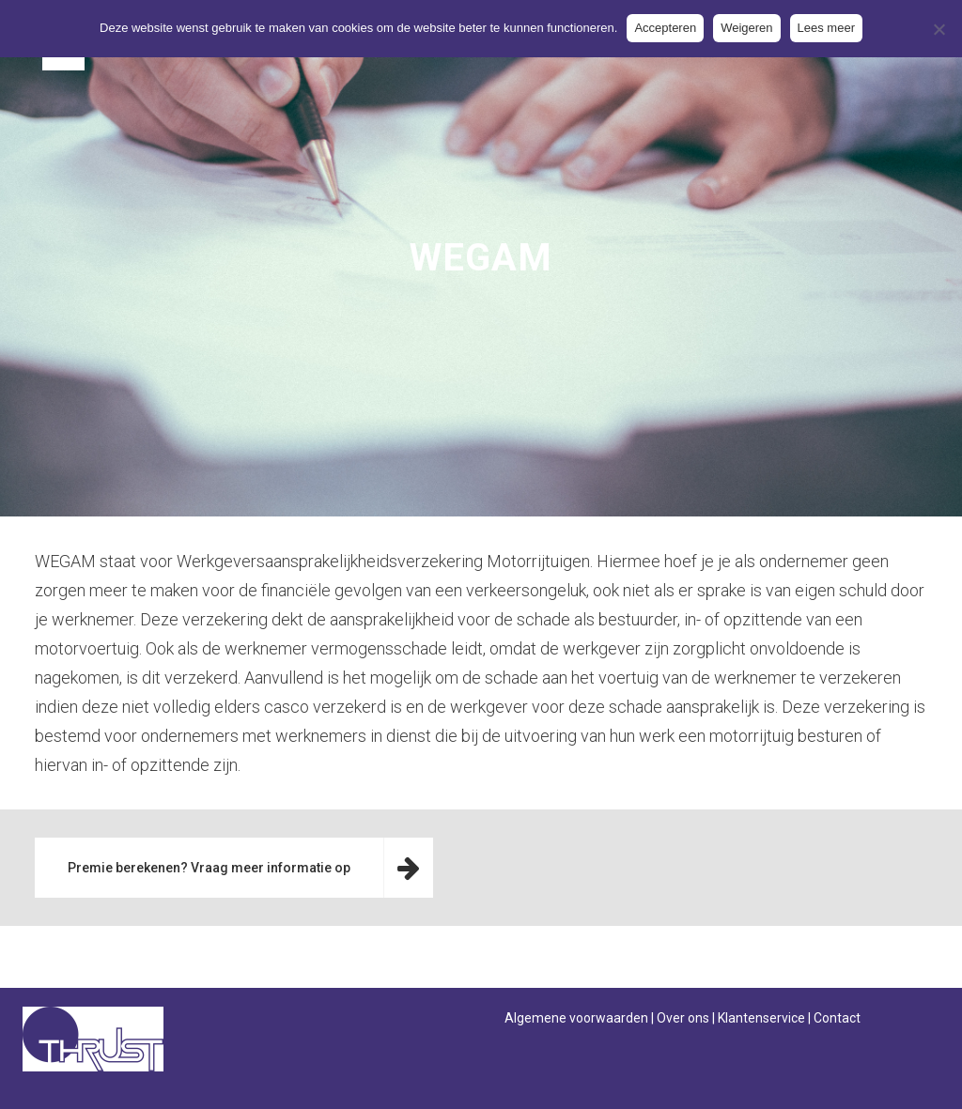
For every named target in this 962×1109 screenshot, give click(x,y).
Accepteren (665, 28)
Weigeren (746, 28)
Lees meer (826, 28)
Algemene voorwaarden (576, 1017)
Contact (837, 1017)
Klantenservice (761, 1017)
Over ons (683, 1017)
